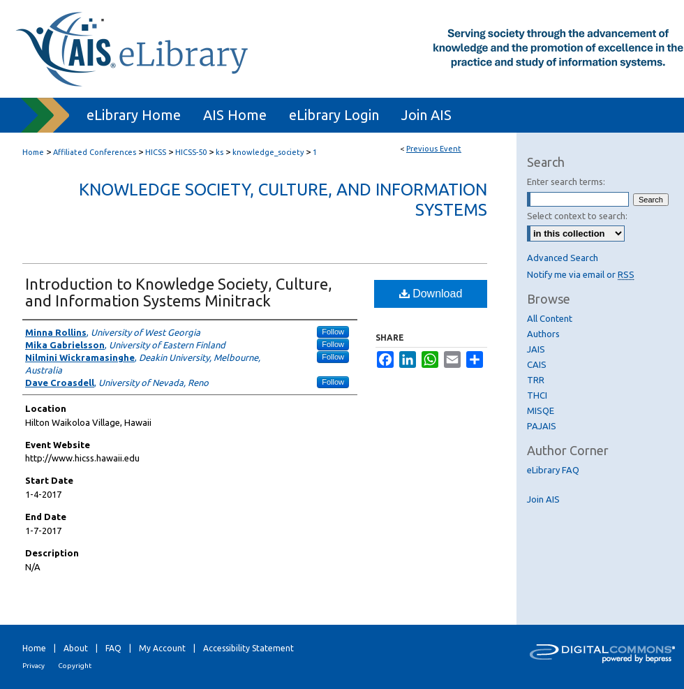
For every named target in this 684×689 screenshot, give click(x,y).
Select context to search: (577, 216)
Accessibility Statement (248, 648)
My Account (162, 648)
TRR (535, 380)
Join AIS (543, 499)
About (76, 648)
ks (220, 152)
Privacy (33, 665)
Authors (543, 334)
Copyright (74, 665)
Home (33, 152)
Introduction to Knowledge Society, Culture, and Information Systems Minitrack (178, 292)
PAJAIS (541, 426)
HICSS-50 (192, 152)
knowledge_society (269, 152)
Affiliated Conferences (95, 152)
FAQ (113, 648)
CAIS (537, 364)
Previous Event (433, 149)
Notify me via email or (580, 274)
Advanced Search (562, 257)
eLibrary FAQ (553, 470)
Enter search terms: (566, 181)
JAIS (536, 349)
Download (431, 293)
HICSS (156, 152)
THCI (537, 395)
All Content (549, 318)
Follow (333, 331)
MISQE (540, 410)
